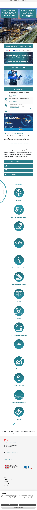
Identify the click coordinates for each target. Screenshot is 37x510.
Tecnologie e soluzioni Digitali (19, 402)
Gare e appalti (6, 483)
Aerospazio (19, 200)
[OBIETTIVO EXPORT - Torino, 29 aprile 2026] (18, 122)
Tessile (19, 419)
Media (5, 477)
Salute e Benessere (19, 385)
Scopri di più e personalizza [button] (18, 507)
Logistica (19, 318)
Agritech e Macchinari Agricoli (18, 217)
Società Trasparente (7, 479)
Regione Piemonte (11, 467)
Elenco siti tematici (7, 485)
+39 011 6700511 (10, 448)
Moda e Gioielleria (19, 352)
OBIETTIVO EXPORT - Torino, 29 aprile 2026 (13, 133)
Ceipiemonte (7, 5)
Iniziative (19, 0)
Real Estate (19, 369)
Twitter (10, 454)
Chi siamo (11, 0)
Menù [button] (34, 5)
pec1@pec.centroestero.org (12, 452)
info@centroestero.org (11, 450)
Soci (4, 490)
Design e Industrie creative (19, 284)
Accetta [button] (27, 504)
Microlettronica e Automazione (19, 335)
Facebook (5, 454)
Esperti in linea (10, 175)
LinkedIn (8, 454)
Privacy (5, 488)
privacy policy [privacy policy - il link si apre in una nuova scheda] (31, 495)
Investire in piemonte (11, 161)
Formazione (9, 170)
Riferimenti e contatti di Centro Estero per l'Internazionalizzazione (17, 441)
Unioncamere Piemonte (26, 467)
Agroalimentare (19, 234)
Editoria (19, 301)
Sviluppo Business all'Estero (13, 166)
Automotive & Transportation (19, 251)
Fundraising (6, 481)
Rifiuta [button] (10, 504)
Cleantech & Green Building (19, 267)
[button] (2, 121)
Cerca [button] (32, 5)
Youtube (13, 454)
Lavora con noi (24, 0)
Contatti (15, 0)
